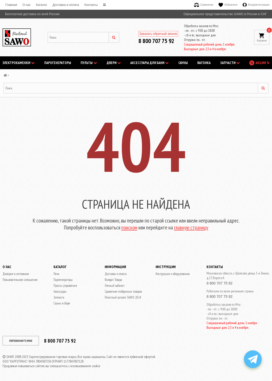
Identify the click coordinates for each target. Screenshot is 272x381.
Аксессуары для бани (149, 62)
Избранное (228, 4)
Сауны (183, 62)
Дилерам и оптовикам (16, 274)
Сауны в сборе (61, 303)
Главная (11, 5)
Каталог (41, 5)
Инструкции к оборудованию (173, 274)
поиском (129, 227)
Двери (114, 62)
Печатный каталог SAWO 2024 (123, 297)
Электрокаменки (19, 62)
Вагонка (204, 62)
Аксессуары (60, 291)
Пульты (89, 62)
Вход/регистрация (256, 4)
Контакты (91, 5)
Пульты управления (65, 285)
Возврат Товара (113, 280)
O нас (27, 5)
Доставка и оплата (65, 5)
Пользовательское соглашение (20, 280)
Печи (56, 274)
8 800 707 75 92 (156, 41)
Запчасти (230, 62)
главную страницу (191, 227)
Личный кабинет (115, 285)
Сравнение (203, 4)
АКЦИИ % (262, 62)
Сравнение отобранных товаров (123, 291)
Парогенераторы (57, 62)
